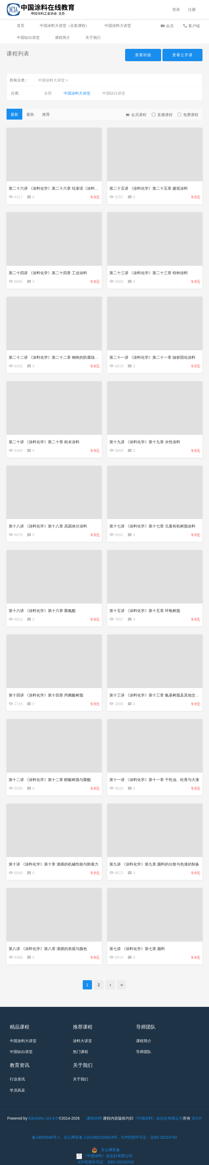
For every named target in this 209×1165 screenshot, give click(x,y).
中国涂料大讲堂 (117, 25)
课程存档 (94, 1118)
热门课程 (80, 1052)
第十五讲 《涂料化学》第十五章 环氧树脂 (144, 610)
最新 (14, 114)
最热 (30, 114)
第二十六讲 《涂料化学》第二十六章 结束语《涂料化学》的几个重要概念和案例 (76, 188)
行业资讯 (17, 1079)
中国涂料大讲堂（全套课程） (64, 25)
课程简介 (62, 37)
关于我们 (93, 37)
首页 (20, 25)
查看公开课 (182, 55)
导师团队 (143, 1052)
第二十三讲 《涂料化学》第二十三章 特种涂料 (148, 273)
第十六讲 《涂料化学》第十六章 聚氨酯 (42, 610)
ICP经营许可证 (90, 1162)
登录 (176, 9)
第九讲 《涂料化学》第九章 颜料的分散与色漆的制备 (154, 864)
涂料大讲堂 (82, 1041)
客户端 (191, 25)
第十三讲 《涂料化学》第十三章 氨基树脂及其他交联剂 (156, 695)
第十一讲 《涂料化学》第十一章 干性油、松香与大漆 (154, 779)
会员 (167, 25)
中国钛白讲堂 (28, 37)
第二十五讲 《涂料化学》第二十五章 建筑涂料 (148, 188)
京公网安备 (110, 1150)
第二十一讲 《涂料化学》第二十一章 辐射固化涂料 (152, 357)
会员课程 (135, 114)
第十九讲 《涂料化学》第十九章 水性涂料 (144, 442)
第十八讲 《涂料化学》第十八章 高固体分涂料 (48, 526)
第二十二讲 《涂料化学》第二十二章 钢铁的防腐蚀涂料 (55, 357)
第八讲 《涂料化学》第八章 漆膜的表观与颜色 (48, 949)
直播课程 (162, 115)
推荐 (46, 114)
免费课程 (188, 115)
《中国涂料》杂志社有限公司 (158, 1118)
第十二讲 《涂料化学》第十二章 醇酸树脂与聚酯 (50, 779)
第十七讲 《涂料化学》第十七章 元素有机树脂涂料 (152, 526)
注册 (192, 9)
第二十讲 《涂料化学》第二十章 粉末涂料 (44, 442)
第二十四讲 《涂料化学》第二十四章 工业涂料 (48, 273)
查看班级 (143, 55)
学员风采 (17, 1090)
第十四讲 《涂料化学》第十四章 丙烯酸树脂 (46, 695)
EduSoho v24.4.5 (42, 1118)
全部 (48, 93)
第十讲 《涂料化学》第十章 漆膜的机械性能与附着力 (54, 864)
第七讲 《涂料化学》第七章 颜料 (137, 949)
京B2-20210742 (120, 1162)
